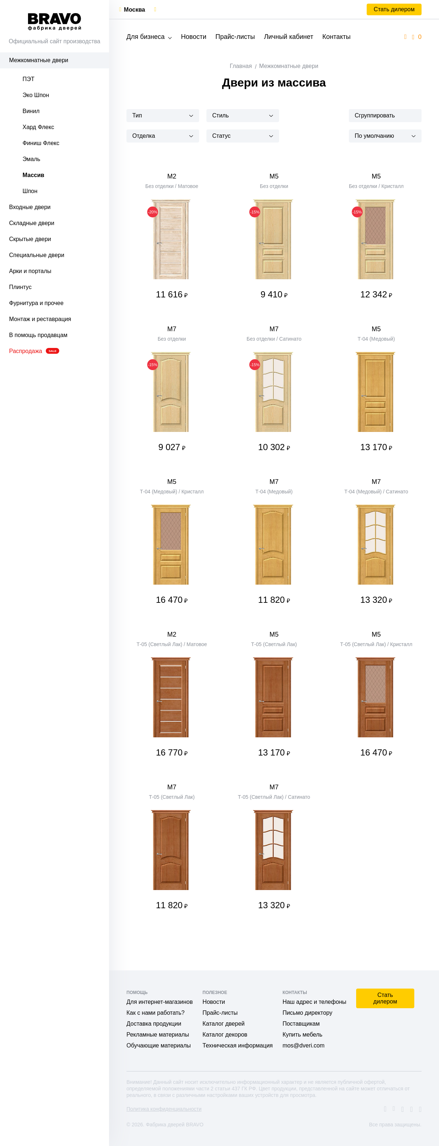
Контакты (336, 36)
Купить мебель (302, 1034)
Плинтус (20, 287)
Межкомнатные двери (38, 60)
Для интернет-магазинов (159, 1002)
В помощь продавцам (38, 335)
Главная (241, 66)
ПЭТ (29, 79)
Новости (193, 36)
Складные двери (31, 223)
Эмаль (31, 159)
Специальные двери (36, 255)
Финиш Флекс (41, 143)
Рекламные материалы (157, 1034)
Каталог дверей (223, 1024)
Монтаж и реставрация (40, 319)
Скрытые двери (30, 239)
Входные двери (30, 207)
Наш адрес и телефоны (314, 1002)
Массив (33, 175)
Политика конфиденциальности (164, 1109)
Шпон (30, 191)
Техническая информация (237, 1045)
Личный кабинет (288, 36)
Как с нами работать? (155, 1013)
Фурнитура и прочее (36, 303)
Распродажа (34, 351)
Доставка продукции (153, 1024)
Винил (31, 111)
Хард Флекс (38, 127)
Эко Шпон (36, 95)
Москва (134, 10)
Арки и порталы (30, 271)
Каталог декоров (224, 1034)
